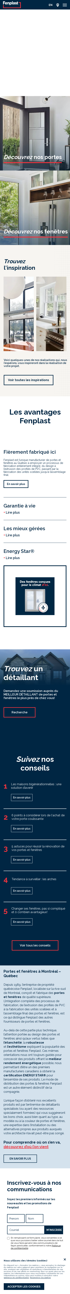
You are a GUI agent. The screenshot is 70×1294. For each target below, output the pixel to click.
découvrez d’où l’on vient (26, 1147)
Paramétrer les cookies (40, 1278)
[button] (65, 5)
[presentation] (60, 314)
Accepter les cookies (24, 1286)
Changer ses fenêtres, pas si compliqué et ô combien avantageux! (38, 910)
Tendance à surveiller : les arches (34, 879)
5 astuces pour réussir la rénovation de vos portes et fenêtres (38, 848)
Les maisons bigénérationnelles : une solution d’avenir (36, 786)
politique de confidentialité (16, 1278)
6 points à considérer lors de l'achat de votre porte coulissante (38, 817)
